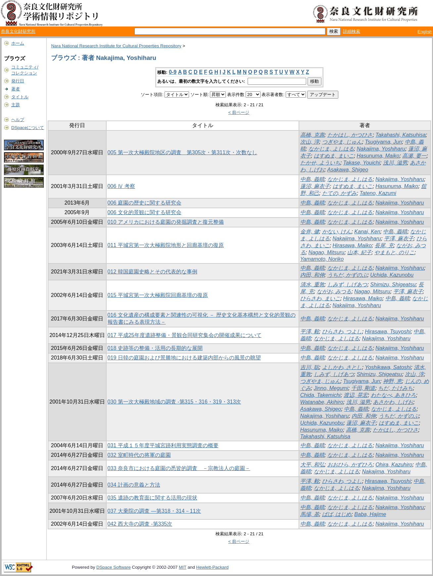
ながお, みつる (334, 291)
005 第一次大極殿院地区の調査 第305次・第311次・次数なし (183, 152)
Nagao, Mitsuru (327, 252)
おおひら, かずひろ (350, 464)
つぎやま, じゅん (342, 142)
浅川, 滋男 (395, 163)
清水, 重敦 (312, 284)
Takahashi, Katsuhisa (400, 135)
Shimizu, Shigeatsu (392, 284)
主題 (15, 104)
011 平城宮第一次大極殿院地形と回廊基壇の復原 (166, 245)
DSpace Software (113, 567)
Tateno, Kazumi (378, 193)
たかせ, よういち (320, 163)
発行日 (17, 80)
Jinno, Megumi (331, 388)
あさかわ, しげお (393, 402)
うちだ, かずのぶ (347, 275)
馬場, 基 (309, 514)
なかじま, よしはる (331, 149)
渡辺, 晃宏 (356, 395)
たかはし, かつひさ (350, 135)
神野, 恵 (392, 381)
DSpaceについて (27, 127)
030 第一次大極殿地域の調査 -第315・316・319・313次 (174, 402)
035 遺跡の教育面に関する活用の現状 (152, 498)
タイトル (19, 96)
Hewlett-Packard (212, 567)
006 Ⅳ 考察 (121, 186)
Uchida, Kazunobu (391, 275)
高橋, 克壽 (312, 135)
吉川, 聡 (309, 367)
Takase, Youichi (361, 163)
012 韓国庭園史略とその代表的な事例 (152, 271)
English (424, 31)
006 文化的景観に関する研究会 (144, 212)
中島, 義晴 (312, 179)
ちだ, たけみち (395, 388)
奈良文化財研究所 (18, 31)
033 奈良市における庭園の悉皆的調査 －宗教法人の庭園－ (179, 468)
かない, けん (337, 231)
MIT (182, 567)
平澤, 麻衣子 (398, 238)
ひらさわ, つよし (342, 331)
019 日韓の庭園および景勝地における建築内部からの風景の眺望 (184, 357)
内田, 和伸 (312, 275)
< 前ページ (239, 112)
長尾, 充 (384, 245)
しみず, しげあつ (347, 284)
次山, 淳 (309, 142)
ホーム (17, 43)
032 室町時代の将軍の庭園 (139, 455)
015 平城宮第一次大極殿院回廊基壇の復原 (158, 295)
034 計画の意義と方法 (134, 485)
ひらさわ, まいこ (320, 298)
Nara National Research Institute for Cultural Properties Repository (116, 45)
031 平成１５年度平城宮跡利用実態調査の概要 (163, 445)
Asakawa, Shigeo (347, 169)
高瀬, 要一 (414, 156)
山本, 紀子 (359, 252)
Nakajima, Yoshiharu (381, 149)
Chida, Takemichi (320, 395)
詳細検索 (351, 31)
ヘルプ (17, 119)
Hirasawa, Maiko (352, 245)
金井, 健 (309, 231)
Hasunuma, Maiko (378, 156)
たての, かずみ (339, 193)
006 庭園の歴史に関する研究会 (144, 203)
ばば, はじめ (337, 514)
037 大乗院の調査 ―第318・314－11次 (154, 511)
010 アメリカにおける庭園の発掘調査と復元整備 (166, 222)
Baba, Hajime (370, 514)
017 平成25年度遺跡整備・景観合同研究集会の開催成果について (185, 335)
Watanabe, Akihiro (321, 402)
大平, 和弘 (312, 464)
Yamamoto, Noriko (322, 259)
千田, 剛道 (363, 388)
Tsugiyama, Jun (383, 142)
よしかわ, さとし (342, 367)
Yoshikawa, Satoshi (388, 367)
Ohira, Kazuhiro (393, 464)
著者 (15, 88)
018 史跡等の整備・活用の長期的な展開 (155, 348)
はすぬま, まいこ (334, 156)
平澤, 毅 (309, 331)
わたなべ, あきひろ (393, 395)
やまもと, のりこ (394, 252)
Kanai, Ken (367, 231)
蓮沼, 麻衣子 (315, 186)
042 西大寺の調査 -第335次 (140, 524)
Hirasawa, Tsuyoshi (387, 331)
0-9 (172, 72)
